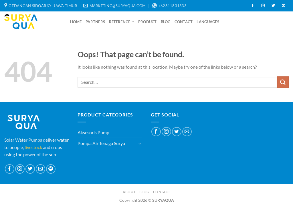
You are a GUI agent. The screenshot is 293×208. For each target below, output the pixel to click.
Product (147, 21)
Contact (184, 21)
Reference (121, 21)
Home (76, 21)
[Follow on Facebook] (252, 6)
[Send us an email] (283, 6)
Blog (166, 21)
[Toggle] (140, 143)
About (129, 192)
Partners (95, 21)
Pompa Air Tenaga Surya (101, 143)
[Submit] (283, 82)
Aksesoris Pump (93, 132)
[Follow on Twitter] (273, 6)
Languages (208, 21)
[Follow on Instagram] (263, 6)
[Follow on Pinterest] (51, 169)
